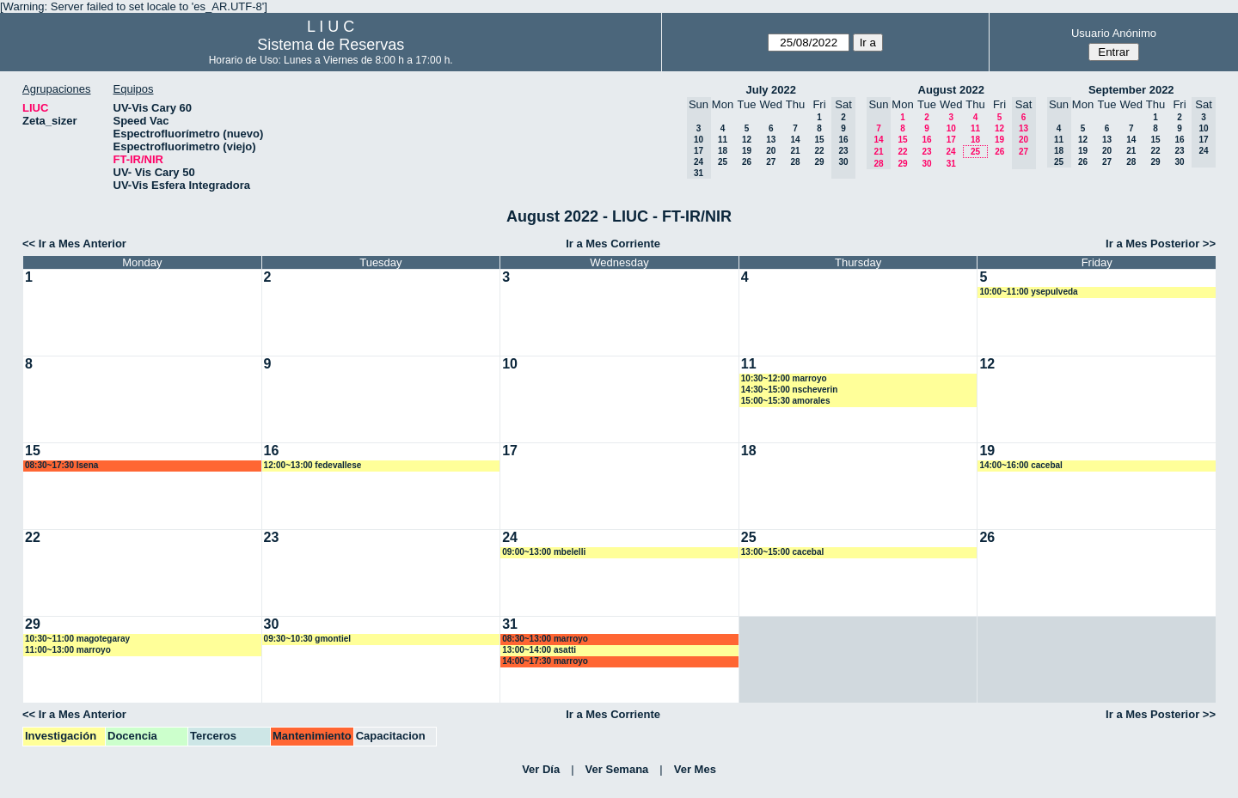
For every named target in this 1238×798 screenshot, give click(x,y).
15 (819, 139)
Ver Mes (695, 769)
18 (722, 150)
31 (951, 163)
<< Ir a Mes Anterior (74, 243)
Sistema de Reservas (330, 44)
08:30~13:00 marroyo (545, 638)
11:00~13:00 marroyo (68, 650)
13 (770, 139)
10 (951, 128)
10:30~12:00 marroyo (784, 378)
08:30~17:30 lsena (61, 465)
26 (746, 162)
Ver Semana (617, 769)
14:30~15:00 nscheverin (789, 389)
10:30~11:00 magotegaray (77, 638)
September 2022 (1131, 89)
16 (926, 139)
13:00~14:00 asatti (539, 650)
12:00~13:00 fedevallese (313, 465)
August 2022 (951, 89)
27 (770, 162)
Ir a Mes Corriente (613, 243)
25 (722, 162)
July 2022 (770, 89)
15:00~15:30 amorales (785, 400)
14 (795, 139)
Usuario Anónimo (1113, 33)
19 (746, 150)
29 (819, 162)
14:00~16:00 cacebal (1020, 465)
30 (926, 163)
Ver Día (541, 769)
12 (746, 139)
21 (795, 150)
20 (770, 150)
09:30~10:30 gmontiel (307, 638)
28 (795, 162)
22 (819, 150)
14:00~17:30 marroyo (545, 661)
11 (722, 139)
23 (926, 151)
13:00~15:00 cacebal (782, 552)
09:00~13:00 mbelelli (543, 552)
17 (951, 139)
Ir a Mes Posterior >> (1161, 243)
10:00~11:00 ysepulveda (1028, 291)
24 (950, 151)
